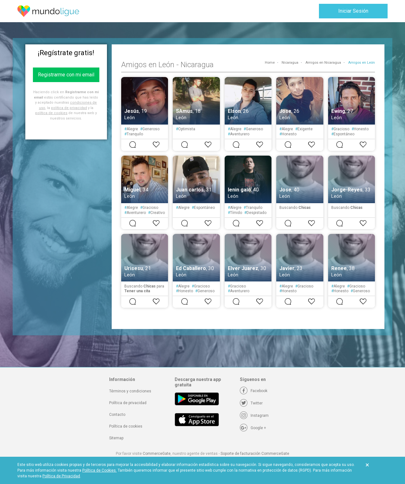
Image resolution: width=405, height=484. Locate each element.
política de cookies (51, 113)
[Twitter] (251, 403)
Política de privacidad (127, 403)
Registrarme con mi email (66, 75)
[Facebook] (253, 391)
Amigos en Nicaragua (323, 63)
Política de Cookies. (99, 470)
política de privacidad (69, 108)
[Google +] (253, 428)
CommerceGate (157, 453)
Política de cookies (125, 426)
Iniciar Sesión (353, 11)
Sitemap (116, 438)
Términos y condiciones (130, 391)
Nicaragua (290, 63)
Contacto (117, 414)
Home (270, 63)
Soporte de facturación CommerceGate (255, 453)
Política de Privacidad (61, 476)
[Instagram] (254, 415)
